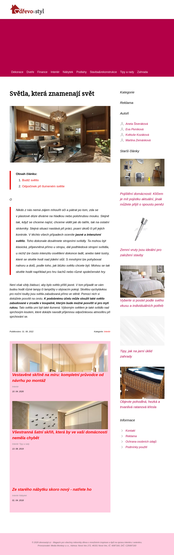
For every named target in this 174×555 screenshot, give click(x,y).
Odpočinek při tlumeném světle (43, 186)
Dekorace (17, 72)
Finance (42, 72)
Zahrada (142, 72)
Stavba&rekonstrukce (103, 72)
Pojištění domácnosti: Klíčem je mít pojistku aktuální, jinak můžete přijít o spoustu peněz (142, 199)
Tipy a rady (127, 72)
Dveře (30, 72)
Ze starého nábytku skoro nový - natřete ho (52, 489)
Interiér (55, 72)
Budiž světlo (30, 180)
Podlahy (81, 72)
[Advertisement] (87, 45)
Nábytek (68, 72)
